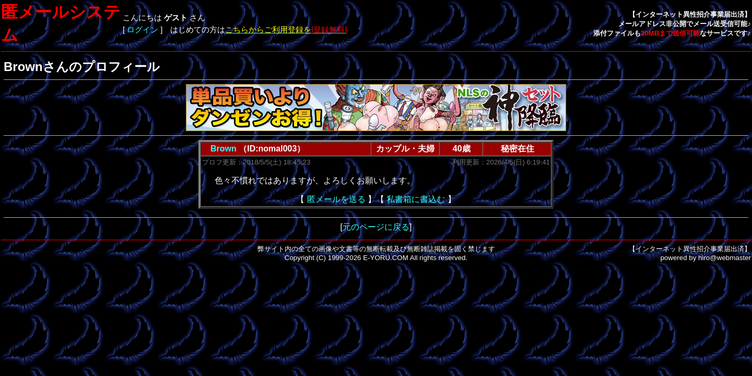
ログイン (142, 30)
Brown (223, 148)
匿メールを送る (336, 199)
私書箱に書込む (415, 199)
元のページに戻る (376, 226)
